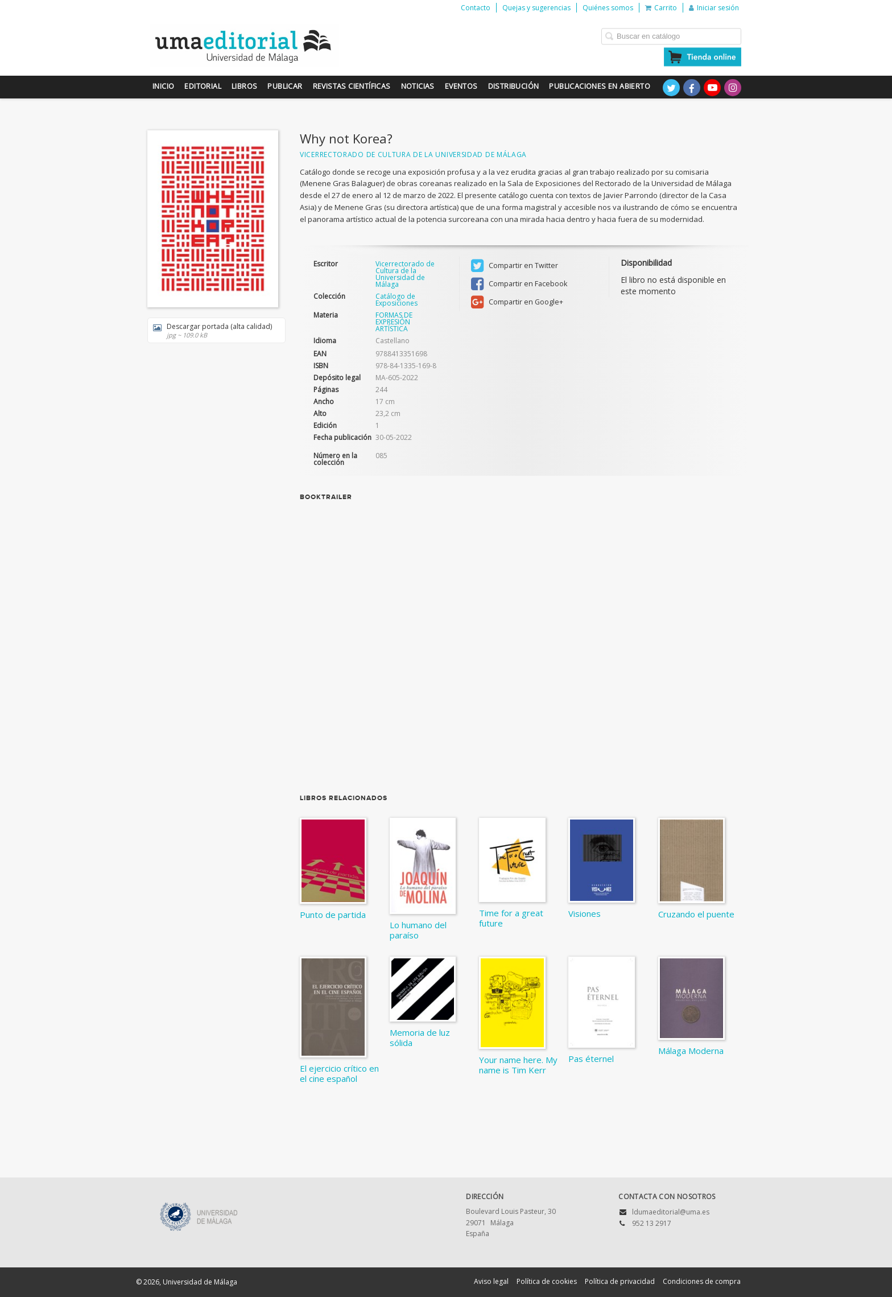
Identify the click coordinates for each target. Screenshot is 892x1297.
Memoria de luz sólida (420, 1037)
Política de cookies (547, 1281)
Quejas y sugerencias (536, 8)
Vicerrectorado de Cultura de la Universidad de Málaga (413, 154)
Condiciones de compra (702, 1281)
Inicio (163, 86)
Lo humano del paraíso (418, 930)
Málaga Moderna (691, 1050)
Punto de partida (333, 914)
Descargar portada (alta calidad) (212, 330)
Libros (244, 86)
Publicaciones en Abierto (599, 86)
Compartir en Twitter (514, 265)
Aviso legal (491, 1281)
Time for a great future (511, 918)
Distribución (513, 86)
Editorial (202, 86)
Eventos (461, 86)
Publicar (284, 86)
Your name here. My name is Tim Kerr (518, 1065)
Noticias (418, 86)
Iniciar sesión (714, 8)
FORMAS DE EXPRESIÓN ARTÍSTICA (393, 321)
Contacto (475, 8)
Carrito (661, 8)
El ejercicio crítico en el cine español (339, 1073)
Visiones (584, 913)
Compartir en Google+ (517, 302)
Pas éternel (591, 1058)
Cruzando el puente (696, 914)
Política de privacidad (620, 1281)
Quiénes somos (608, 8)
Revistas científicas (352, 86)
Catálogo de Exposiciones (396, 300)
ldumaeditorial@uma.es (670, 1212)
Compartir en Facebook (519, 284)
